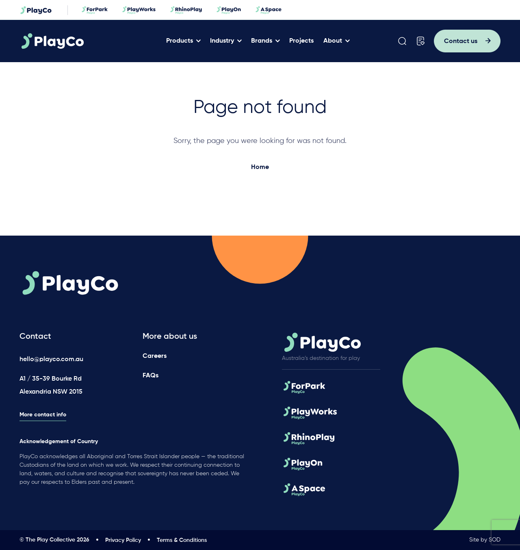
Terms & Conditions (182, 540)
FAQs (150, 375)
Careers (155, 356)
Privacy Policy (123, 540)
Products (179, 41)
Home (260, 167)
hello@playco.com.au (51, 359)
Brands (261, 41)
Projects (301, 41)
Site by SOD (484, 540)
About (332, 41)
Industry (222, 41)
